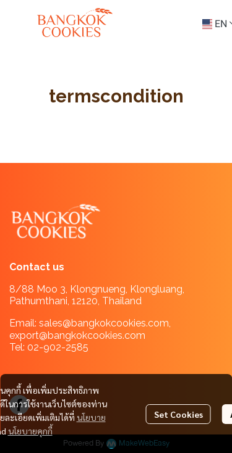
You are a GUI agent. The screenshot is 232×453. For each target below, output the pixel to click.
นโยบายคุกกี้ (30, 430)
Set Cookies (178, 414)
